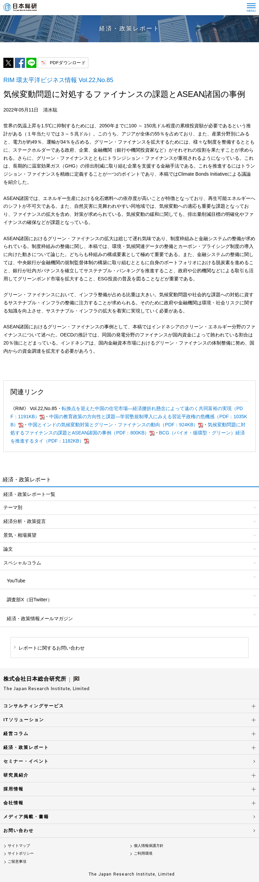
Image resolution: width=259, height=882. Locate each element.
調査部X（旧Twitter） (29, 599)
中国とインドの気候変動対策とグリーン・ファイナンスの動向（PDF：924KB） (113, 424)
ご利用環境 (143, 853)
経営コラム (16, 733)
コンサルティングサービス (33, 705)
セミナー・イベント (26, 761)
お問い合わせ (18, 830)
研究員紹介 (16, 775)
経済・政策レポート (26, 747)
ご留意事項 (17, 861)
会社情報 (13, 802)
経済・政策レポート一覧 (29, 494)
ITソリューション (23, 719)
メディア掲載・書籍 (26, 816)
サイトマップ (19, 845)
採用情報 (13, 788)
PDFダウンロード (68, 62)
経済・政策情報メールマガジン (40, 618)
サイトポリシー (21, 853)
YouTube (16, 580)
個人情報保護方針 (149, 845)
